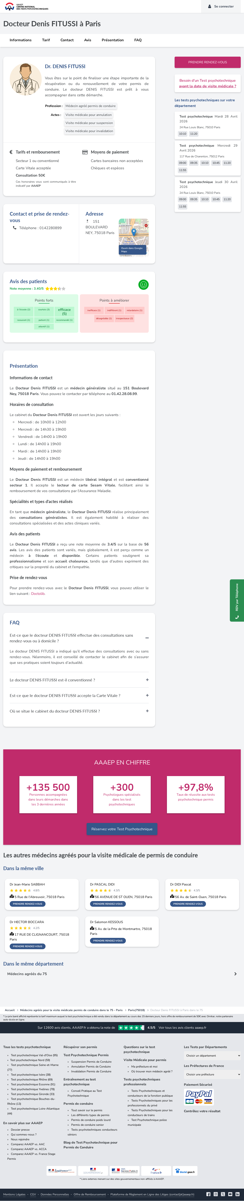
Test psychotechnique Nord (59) (30, 1060)
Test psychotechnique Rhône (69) (32, 1080)
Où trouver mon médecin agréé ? (151, 1072)
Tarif (46, 40)
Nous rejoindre (20, 1140)
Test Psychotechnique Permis (86, 1055)
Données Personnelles (55, 1195)
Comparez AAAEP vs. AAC (28, 1144)
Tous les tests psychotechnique (27, 1047)
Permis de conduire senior (87, 1125)
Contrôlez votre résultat (202, 1111)
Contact (67, 40)
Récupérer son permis (80, 1047)
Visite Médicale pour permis (145, 1060)
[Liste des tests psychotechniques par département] (212, 1055)
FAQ (138, 40)
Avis (87, 40)
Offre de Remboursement (90, 1195)
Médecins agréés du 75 (27, 974)
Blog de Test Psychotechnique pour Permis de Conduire (91, 1145)
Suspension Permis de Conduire (91, 1062)
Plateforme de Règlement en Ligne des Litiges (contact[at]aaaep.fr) (152, 1195)
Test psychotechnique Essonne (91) (33, 1085)
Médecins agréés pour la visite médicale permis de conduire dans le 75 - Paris (71, 1010)
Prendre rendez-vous (207, 62)
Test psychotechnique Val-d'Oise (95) (34, 1055)
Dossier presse (20, 1130)
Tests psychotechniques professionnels (142, 1082)
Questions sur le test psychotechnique (139, 1049)
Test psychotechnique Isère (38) (31, 1075)
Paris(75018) (136, 1010)
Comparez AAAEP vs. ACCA (29, 1149)
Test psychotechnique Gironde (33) (32, 1094)
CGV (33, 1195)
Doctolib (38, 594)
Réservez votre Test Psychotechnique (122, 829)
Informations (21, 40)
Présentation (113, 40)
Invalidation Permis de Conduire (91, 1072)
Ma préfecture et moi (144, 1067)
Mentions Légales (14, 1195)
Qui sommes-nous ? (23, 1135)
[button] (133, 234)
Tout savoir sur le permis (86, 1110)
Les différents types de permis (90, 1115)
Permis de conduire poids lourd (90, 1120)
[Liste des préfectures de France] (212, 1074)
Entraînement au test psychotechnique (80, 1082)
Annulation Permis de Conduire (91, 1067)
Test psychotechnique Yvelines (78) (33, 1089)
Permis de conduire (78, 1104)
